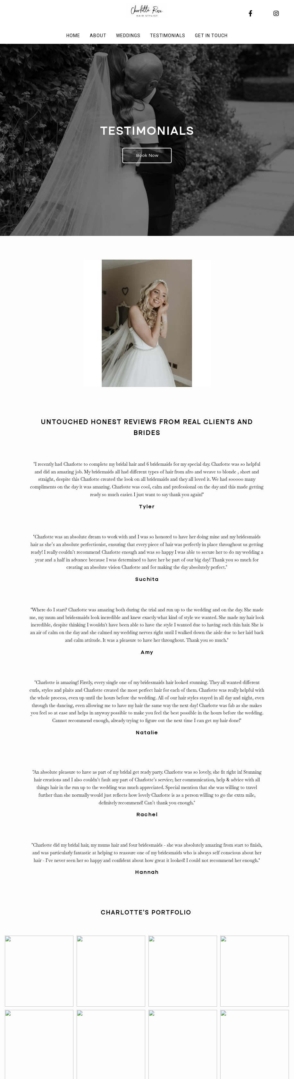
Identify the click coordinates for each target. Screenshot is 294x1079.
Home (73, 35)
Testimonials (167, 35)
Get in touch (211, 35)
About (98, 35)
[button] (39, 971)
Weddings (128, 35)
